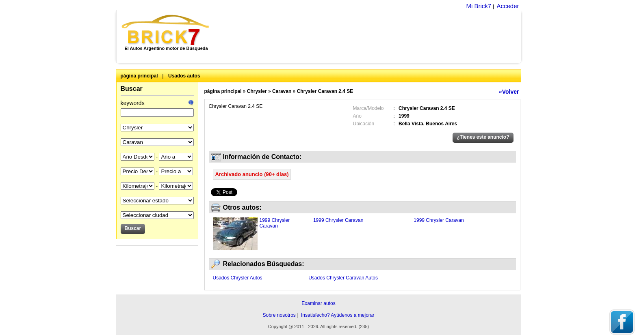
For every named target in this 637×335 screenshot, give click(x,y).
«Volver (509, 91)
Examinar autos (318, 303)
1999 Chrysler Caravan (275, 223)
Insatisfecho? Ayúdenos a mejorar (338, 315)
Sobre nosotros (278, 315)
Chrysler (257, 91)
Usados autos (184, 76)
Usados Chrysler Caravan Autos (343, 278)
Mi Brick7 (478, 5)
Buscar (132, 88)
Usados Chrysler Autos (237, 278)
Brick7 (166, 30)
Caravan (281, 91)
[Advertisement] (369, 36)
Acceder (507, 5)
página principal (139, 76)
